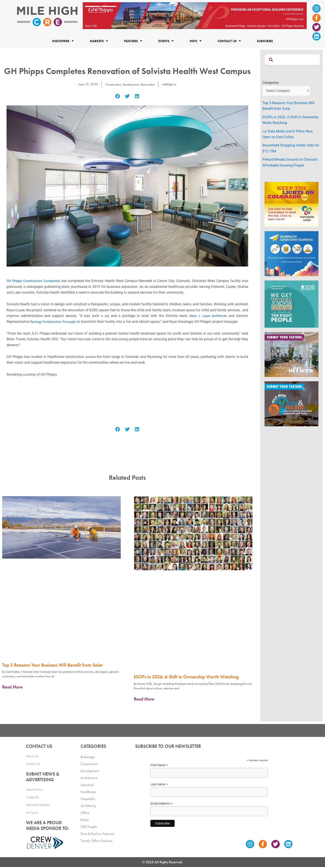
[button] (117, 96)
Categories (270, 83)
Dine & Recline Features (97, 833)
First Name (159, 765)
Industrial (87, 784)
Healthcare (88, 791)
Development (130, 84)
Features (133, 41)
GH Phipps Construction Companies (34, 281)
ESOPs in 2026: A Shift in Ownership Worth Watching (186, 677)
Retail (85, 819)
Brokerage (88, 756)
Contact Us (229, 41)
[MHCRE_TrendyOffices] (291, 354)
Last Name (159, 784)
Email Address (161, 803)
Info (195, 41)
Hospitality (88, 798)
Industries (63, 41)
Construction (111, 84)
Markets (99, 41)
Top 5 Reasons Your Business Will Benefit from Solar (52, 665)
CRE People (89, 826)
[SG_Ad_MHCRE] (291, 304)
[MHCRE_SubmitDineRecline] (291, 404)
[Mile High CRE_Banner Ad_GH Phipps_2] (194, 15)
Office (85, 812)
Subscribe (265, 41)
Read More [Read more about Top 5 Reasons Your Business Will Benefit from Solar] (12, 687)
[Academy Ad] (291, 253)
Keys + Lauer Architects (208, 316)
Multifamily (88, 805)
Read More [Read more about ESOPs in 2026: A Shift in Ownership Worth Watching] (144, 699)
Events (166, 41)
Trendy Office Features (96, 840)
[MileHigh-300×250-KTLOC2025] (291, 204)
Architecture (89, 777)
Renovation (148, 84)
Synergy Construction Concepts (54, 322)
